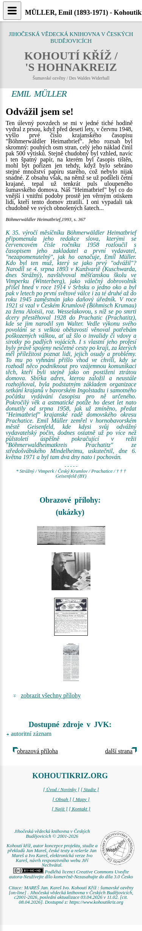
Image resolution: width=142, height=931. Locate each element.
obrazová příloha (37, 751)
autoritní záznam (31, 733)
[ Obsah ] (61, 799)
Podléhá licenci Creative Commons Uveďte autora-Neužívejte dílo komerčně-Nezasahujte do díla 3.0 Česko (71, 874)
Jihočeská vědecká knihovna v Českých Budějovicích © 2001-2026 (52, 834)
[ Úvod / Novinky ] (61, 789)
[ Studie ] (90, 789)
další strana (119, 751)
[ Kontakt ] (80, 809)
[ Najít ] (59, 809)
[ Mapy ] (81, 799)
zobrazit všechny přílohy (51, 695)
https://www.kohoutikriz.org (96, 902)
